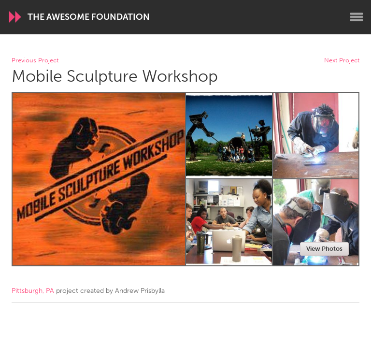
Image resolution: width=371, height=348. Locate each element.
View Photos (324, 248)
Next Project (341, 61)
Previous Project (35, 61)
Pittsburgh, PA (33, 291)
